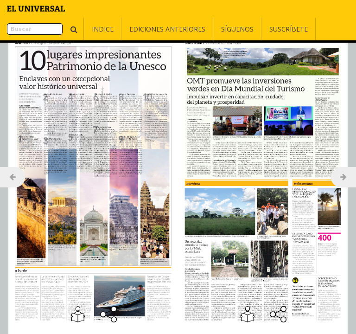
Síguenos (214, 29)
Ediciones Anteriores (144, 29)
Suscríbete (265, 29)
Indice (79, 29)
